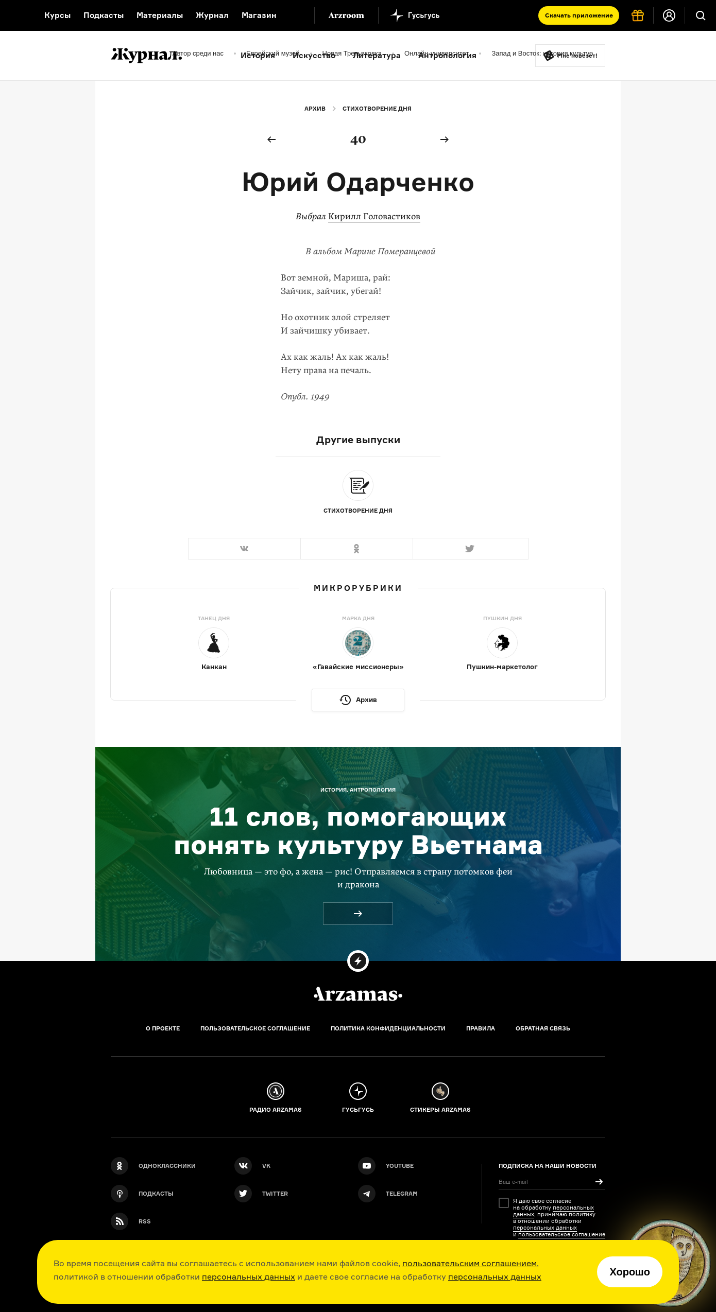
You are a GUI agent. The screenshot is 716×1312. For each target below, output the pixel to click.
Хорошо (629, 1272)
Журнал (212, 15)
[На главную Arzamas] (15, 15)
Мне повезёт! (577, 55)
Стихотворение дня (377, 108)
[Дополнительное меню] (295, 15)
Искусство (314, 55)
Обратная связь (543, 1028)
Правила (480, 1028)
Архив (315, 108)
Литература (377, 55)
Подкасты (103, 15)
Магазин (259, 15)
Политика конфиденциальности (388, 1028)
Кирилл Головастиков (374, 216)
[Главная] (358, 994)
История (258, 55)
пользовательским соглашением (469, 1263)
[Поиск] (700, 15)
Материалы (160, 15)
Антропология (447, 55)
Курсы (57, 15)
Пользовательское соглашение (255, 1028)
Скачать (579, 15)
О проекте (163, 1028)
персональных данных (248, 1276)
